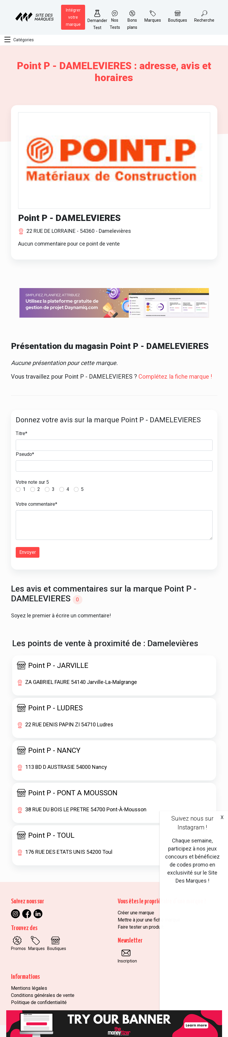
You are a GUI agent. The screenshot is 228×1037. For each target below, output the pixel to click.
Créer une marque (136, 913)
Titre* (21, 433)
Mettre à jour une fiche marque (149, 920)
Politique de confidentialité (39, 1002)
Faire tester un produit (140, 927)
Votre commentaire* (36, 504)
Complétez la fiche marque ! (175, 376)
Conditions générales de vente (42, 995)
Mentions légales (29, 988)
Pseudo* (25, 454)
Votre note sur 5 (32, 482)
